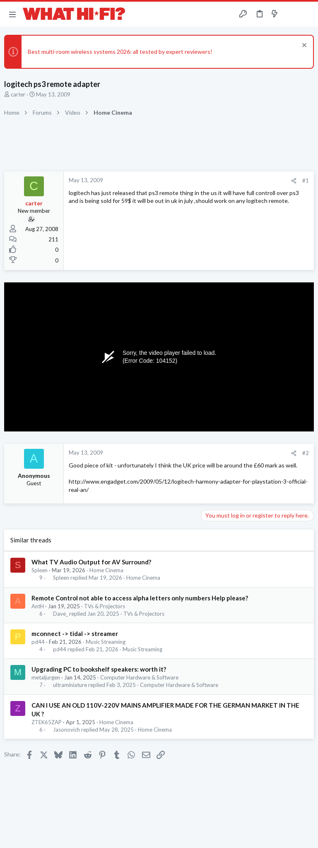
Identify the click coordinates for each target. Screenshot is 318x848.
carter (18, 94)
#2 (305, 453)
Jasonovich (66, 729)
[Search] (307, 14)
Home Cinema (106, 570)
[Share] (293, 181)
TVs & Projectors (104, 606)
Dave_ (60, 614)
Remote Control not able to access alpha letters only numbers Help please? (139, 598)
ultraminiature (70, 685)
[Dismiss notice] (303, 46)
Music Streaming (105, 641)
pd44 (38, 641)
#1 (305, 180)
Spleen (39, 570)
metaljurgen (45, 677)
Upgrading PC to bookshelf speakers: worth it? (98, 669)
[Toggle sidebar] (291, 14)
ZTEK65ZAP (46, 722)
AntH (37, 606)
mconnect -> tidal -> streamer (74, 633)
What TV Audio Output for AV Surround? (91, 562)
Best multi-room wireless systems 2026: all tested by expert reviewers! (120, 51)
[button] (12, 14)
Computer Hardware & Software (139, 677)
